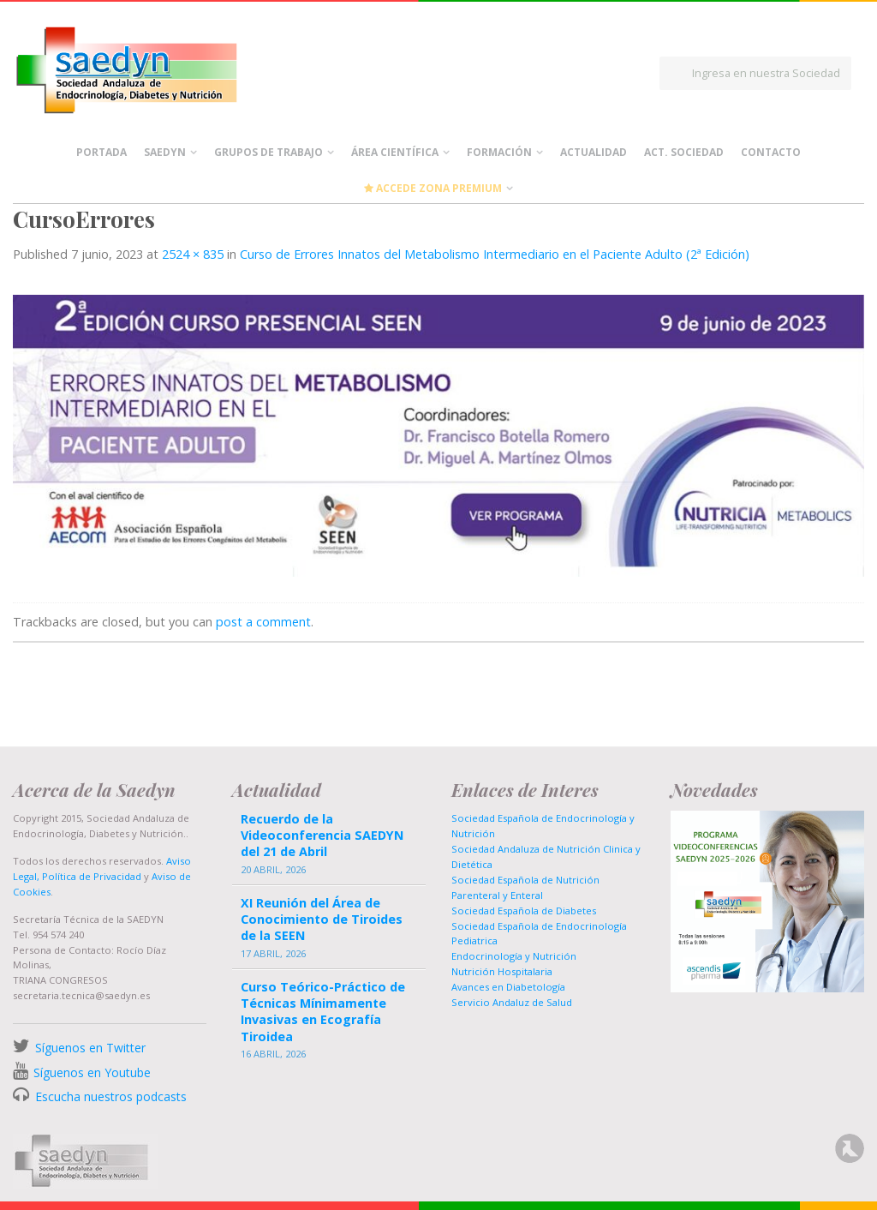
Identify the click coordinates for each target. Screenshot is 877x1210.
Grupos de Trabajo (268, 152)
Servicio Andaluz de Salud (511, 1002)
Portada (101, 152)
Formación (499, 152)
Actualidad (593, 152)
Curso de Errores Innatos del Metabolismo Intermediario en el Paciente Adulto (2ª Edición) (494, 254)
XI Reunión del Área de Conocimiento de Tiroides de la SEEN (322, 919)
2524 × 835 (193, 254)
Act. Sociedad (684, 152)
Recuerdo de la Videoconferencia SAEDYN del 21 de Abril (322, 835)
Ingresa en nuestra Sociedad (766, 73)
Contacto (771, 152)
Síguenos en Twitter (90, 1047)
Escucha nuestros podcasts (109, 1096)
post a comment (263, 622)
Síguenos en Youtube (92, 1072)
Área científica (394, 152)
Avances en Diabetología (508, 986)
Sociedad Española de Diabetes (523, 910)
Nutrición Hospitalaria (501, 971)
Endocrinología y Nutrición (513, 955)
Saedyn (165, 152)
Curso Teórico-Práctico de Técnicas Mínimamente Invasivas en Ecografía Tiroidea (323, 1012)
